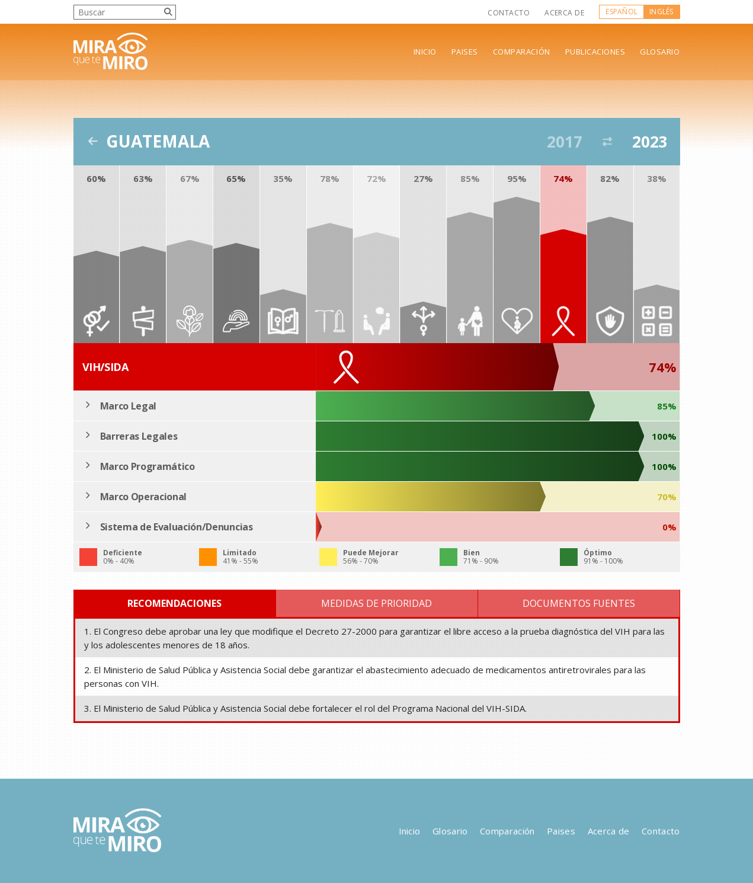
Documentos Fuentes (579, 603)
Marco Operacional (143, 496)
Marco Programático (147, 466)
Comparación (521, 52)
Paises (464, 52)
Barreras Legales (139, 436)
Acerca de (564, 13)
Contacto (509, 13)
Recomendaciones (174, 603)
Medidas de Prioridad (376, 603)
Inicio (425, 52)
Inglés (661, 12)
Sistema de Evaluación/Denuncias (176, 527)
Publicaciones (595, 52)
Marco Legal (128, 406)
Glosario (660, 52)
